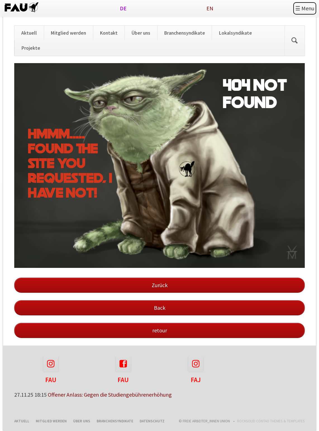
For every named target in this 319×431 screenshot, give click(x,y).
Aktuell (29, 33)
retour (159, 330)
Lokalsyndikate (235, 33)
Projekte (31, 48)
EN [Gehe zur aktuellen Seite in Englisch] (209, 8)
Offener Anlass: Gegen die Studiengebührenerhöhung (110, 394)
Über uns (141, 33)
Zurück (160, 285)
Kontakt (109, 33)
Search (294, 41)
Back (159, 307)
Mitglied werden (68, 33)
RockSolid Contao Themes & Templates (271, 421)
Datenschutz (152, 421)
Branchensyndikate (184, 33)
